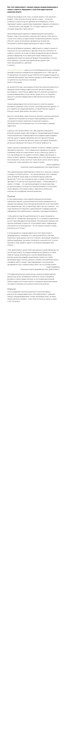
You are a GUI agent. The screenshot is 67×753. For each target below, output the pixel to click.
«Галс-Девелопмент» (15, 70)
